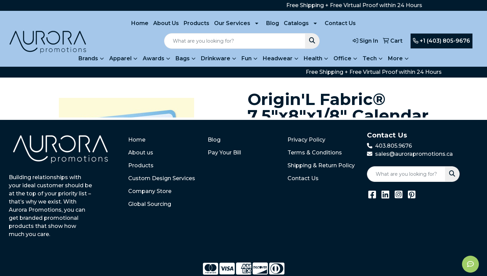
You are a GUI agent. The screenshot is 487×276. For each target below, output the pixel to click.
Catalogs (296, 23)
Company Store (149, 191)
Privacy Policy (306, 139)
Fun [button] (246, 58)
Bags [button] (183, 58)
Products (196, 23)
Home (139, 23)
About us (140, 152)
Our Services (232, 23)
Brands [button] (88, 58)
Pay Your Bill (224, 152)
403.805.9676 (393, 146)
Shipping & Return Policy (321, 165)
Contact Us (340, 23)
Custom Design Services (161, 178)
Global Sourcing (149, 204)
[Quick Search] (234, 41)
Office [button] (342, 58)
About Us (166, 23)
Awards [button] (153, 58)
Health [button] (313, 58)
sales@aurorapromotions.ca (414, 154)
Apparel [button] (120, 58)
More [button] (395, 58)
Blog (272, 23)
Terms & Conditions (314, 152)
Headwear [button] (278, 58)
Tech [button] (370, 58)
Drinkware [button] (215, 58)
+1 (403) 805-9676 (441, 41)
